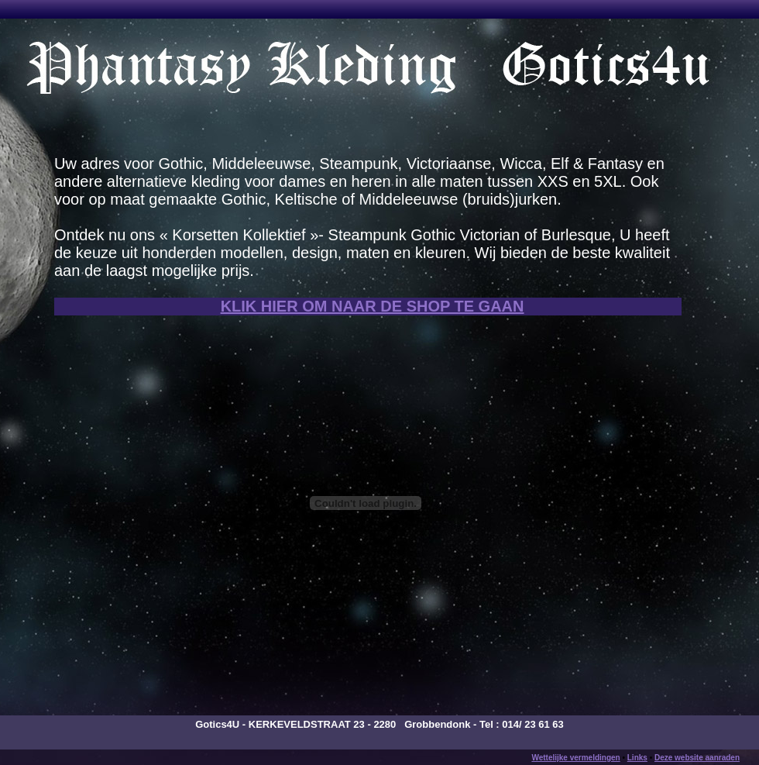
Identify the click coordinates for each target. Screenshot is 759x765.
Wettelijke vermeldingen (575, 757)
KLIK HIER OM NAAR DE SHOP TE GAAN (372, 306)
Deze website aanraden (697, 757)
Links (637, 757)
